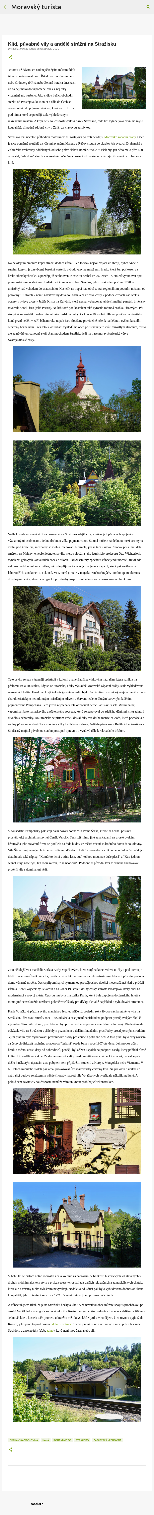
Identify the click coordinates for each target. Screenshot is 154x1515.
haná (46, 1440)
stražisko (82, 1440)
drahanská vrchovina (24, 1440)
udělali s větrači (61, 1324)
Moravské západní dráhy (120, 137)
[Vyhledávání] (66, 7)
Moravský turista (36, 6)
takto (50, 1330)
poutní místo (62, 1440)
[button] (10, 57)
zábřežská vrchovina (107, 1440)
